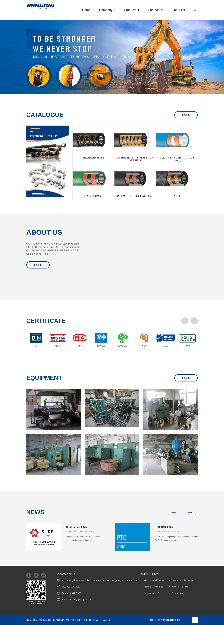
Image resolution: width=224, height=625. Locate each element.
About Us (178, 10)
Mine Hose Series (180, 587)
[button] (184, 320)
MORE (186, 114)
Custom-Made (178, 593)
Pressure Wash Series (153, 593)
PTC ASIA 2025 (164, 527)
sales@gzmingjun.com (81, 599)
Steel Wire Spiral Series (182, 580)
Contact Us (155, 10)
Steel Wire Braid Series (153, 580)
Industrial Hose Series (153, 587)
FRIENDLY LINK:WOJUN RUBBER (145, 620)
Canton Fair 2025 (76, 527)
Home (86, 10)
